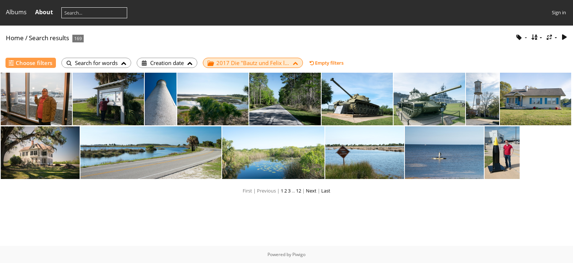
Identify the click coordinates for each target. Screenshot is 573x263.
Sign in (559, 12)
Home (15, 38)
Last (325, 190)
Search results (49, 38)
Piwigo (299, 254)
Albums (16, 12)
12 (298, 190)
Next (311, 190)
